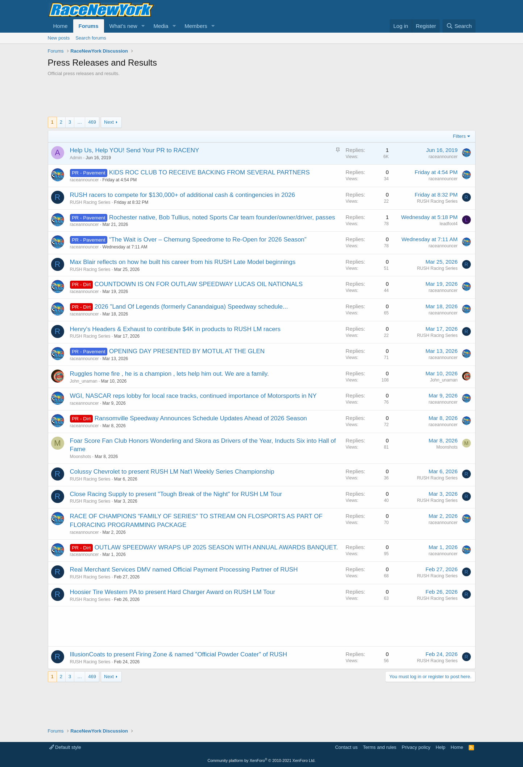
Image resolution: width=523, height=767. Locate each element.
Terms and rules (379, 747)
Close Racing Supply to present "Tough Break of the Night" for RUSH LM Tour (176, 494)
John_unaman (83, 381)
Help (440, 747)
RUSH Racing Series (90, 202)
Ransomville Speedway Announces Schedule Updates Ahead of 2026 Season (201, 418)
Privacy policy (416, 747)
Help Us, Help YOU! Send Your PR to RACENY (134, 150)
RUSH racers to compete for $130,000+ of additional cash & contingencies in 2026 (182, 194)
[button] (143, 26)
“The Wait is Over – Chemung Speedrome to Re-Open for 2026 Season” (208, 239)
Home (60, 26)
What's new (123, 26)
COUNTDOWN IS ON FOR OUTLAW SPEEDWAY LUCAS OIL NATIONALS (199, 284)
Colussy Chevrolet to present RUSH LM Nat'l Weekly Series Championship (172, 471)
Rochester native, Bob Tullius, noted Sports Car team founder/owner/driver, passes (222, 217)
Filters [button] (459, 136)
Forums (89, 26)
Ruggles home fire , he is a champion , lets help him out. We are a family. (169, 373)
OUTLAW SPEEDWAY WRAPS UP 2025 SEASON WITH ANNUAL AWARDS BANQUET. (216, 547)
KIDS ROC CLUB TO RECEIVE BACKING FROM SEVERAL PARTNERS (209, 172)
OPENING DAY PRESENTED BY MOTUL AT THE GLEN (187, 351)
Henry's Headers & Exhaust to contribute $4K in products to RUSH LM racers (175, 329)
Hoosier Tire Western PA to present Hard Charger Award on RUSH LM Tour (172, 592)
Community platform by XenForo (262, 760)
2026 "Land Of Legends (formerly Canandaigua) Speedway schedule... (191, 306)
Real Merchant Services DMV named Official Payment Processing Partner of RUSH (184, 569)
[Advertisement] (262, 97)
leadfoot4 (448, 223)
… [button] (79, 122)
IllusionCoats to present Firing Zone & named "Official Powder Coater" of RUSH (178, 654)
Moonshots (80, 456)
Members (195, 26)
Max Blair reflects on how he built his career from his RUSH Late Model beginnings (183, 262)
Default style (65, 747)
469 (92, 122)
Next (109, 122)
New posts (59, 38)
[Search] (459, 26)
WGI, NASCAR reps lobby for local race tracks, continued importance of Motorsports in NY (193, 395)
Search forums (90, 38)
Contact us (346, 747)
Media (160, 26)
